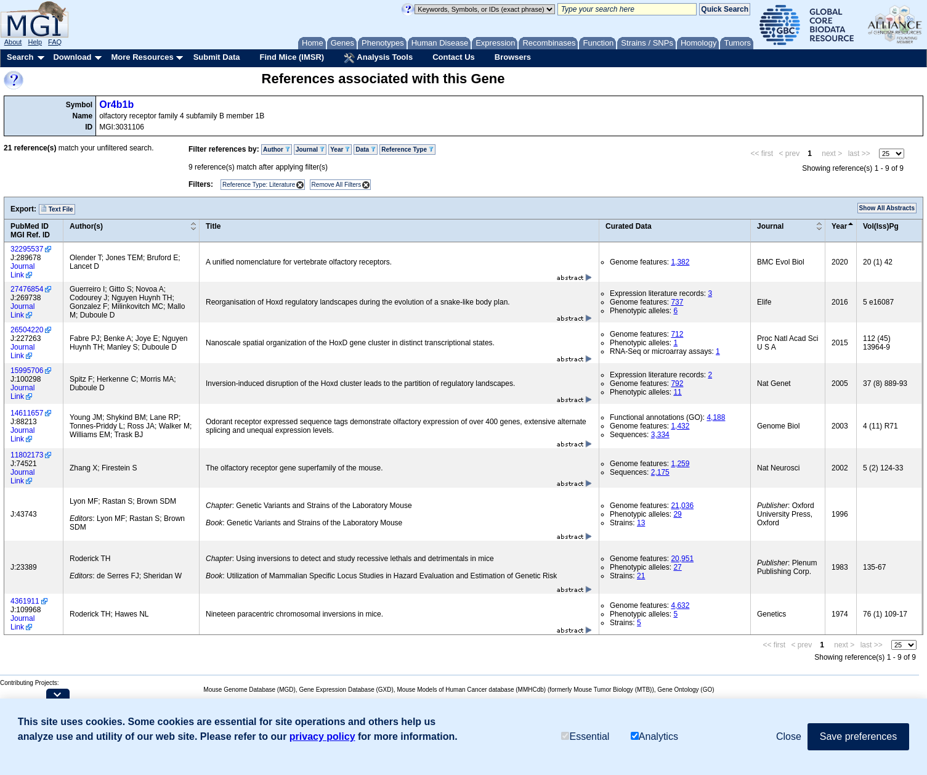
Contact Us (453, 57)
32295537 (26, 249)
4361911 (24, 601)
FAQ (55, 42)
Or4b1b (116, 104)
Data (365, 149)
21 (641, 576)
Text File (57, 209)
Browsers (513, 57)
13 (641, 523)
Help (35, 42)
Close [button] (788, 736)
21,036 (682, 505)
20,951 (682, 558)
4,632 (680, 605)
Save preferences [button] (858, 736)
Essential (585, 736)
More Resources (142, 57)
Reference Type (407, 149)
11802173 (26, 455)
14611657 (26, 413)
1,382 (680, 262)
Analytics (654, 736)
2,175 (660, 472)
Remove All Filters (337, 184)
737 (677, 302)
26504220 (26, 330)
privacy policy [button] (322, 736)
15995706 (26, 370)
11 (677, 392)
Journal (310, 149)
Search (20, 57)
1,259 (680, 463)
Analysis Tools (378, 58)
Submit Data (216, 57)
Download (72, 57)
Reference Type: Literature (258, 184)
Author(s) (86, 226)
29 (677, 514)
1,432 (680, 426)
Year (340, 149)
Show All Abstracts (887, 208)
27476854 (26, 289)
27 (677, 567)
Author (276, 149)
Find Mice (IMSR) (291, 57)
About (13, 42)
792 (677, 383)
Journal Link (22, 270)
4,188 (715, 417)
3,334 (660, 434)
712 (677, 334)
